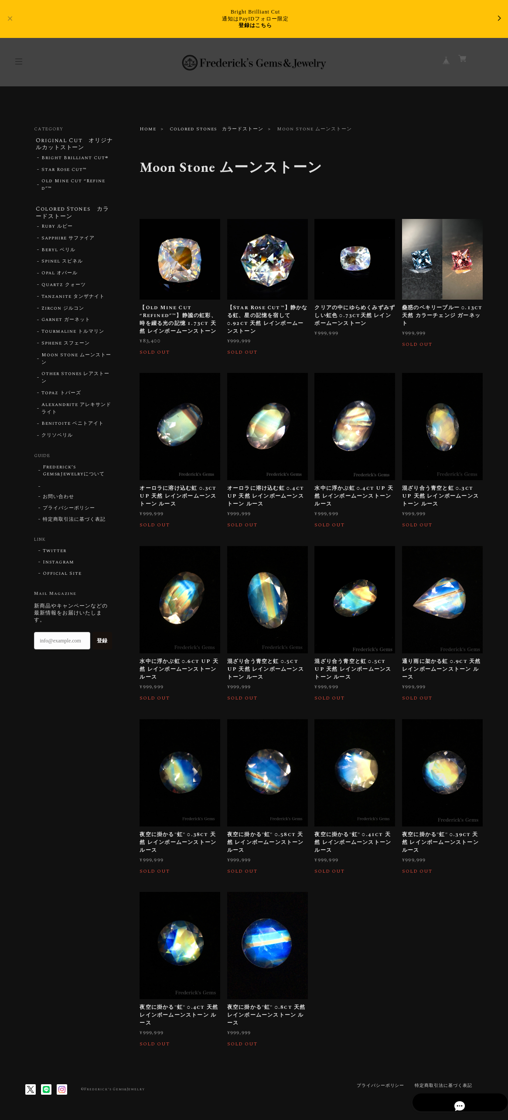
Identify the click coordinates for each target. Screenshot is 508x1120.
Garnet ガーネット (65, 322)
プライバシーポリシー (69, 511)
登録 (102, 643)
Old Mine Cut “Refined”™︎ (73, 186)
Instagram (58, 565)
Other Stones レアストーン (75, 380)
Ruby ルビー (57, 229)
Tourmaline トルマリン (72, 334)
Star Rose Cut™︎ (63, 170)
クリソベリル (57, 438)
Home (148, 129)
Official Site (62, 576)
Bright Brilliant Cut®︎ (74, 159)
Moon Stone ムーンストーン (76, 362)
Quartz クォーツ (63, 287)
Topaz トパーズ (61, 396)
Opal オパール (59, 276)
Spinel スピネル (62, 264)
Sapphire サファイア (67, 241)
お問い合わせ (58, 499)
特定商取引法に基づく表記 (74, 522)
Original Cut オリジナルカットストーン (71, 144)
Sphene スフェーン (65, 346)
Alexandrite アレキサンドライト (76, 411)
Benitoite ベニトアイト (72, 426)
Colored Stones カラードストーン (216, 129)
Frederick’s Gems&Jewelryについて (73, 474)
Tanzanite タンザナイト (72, 299)
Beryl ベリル (58, 252)
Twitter (54, 553)
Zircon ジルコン (62, 311)
